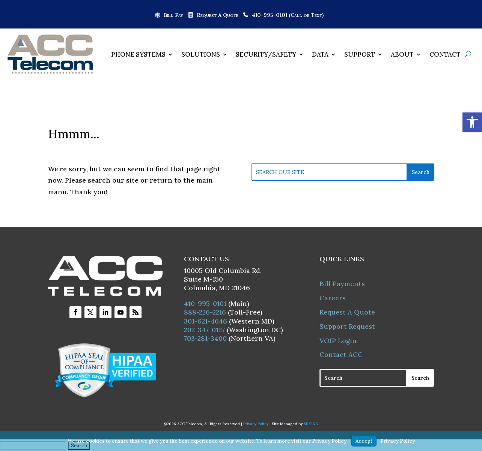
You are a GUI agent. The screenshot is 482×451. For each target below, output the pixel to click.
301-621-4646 (205, 321)
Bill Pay (173, 15)
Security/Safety (266, 54)
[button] (472, 122)
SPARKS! (311, 423)
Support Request (347, 326)
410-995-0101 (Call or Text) (288, 15)
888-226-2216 (205, 312)
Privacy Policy (255, 423)
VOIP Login (338, 340)
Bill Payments (342, 283)
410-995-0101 (205, 303)
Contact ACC (341, 354)
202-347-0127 (204, 329)
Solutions (200, 54)
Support (359, 54)
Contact (445, 54)
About (402, 54)
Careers (332, 298)
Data (320, 54)
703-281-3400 (205, 338)
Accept (363, 441)
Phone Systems (138, 54)
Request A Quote (217, 15)
